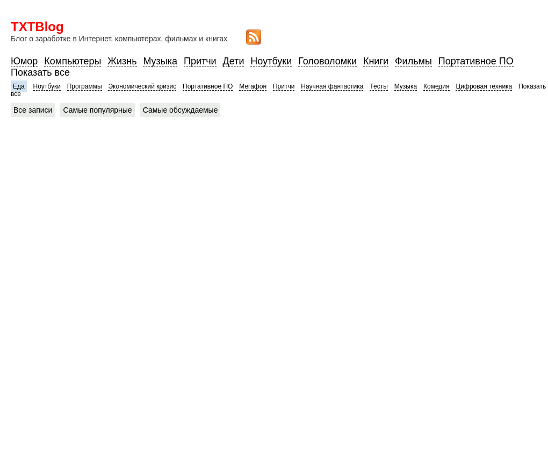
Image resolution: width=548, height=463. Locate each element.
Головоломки (327, 61)
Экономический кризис (142, 86)
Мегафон (252, 86)
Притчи (200, 61)
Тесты (378, 86)
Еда (19, 86)
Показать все (40, 72)
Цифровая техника (484, 86)
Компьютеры (72, 61)
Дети (233, 61)
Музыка (160, 61)
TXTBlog (37, 26)
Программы (84, 86)
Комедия (436, 86)
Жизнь (121, 61)
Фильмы (413, 61)
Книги (375, 61)
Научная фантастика (332, 86)
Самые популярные (97, 110)
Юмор (24, 61)
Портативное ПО (476, 61)
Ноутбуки (271, 61)
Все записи (32, 110)
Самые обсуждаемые (180, 110)
